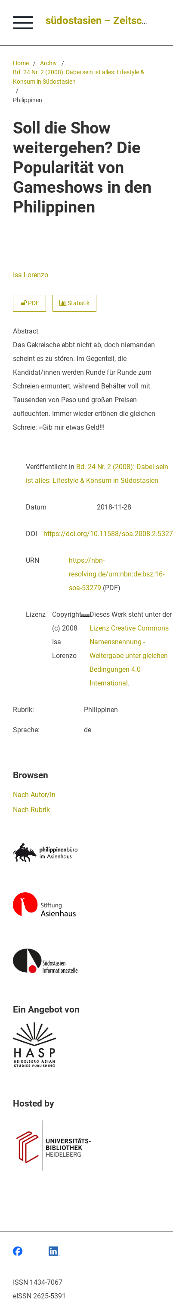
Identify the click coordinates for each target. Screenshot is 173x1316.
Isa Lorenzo (30, 275)
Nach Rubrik (31, 810)
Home (21, 63)
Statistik (74, 303)
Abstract (25, 331)
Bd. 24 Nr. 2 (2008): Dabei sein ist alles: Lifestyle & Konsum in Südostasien (78, 77)
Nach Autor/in (34, 795)
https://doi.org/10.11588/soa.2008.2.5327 (108, 534)
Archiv (48, 63)
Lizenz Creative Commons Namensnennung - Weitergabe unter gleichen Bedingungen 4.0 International (129, 655)
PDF (29, 303)
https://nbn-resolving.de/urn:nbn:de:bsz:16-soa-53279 (116, 574)
